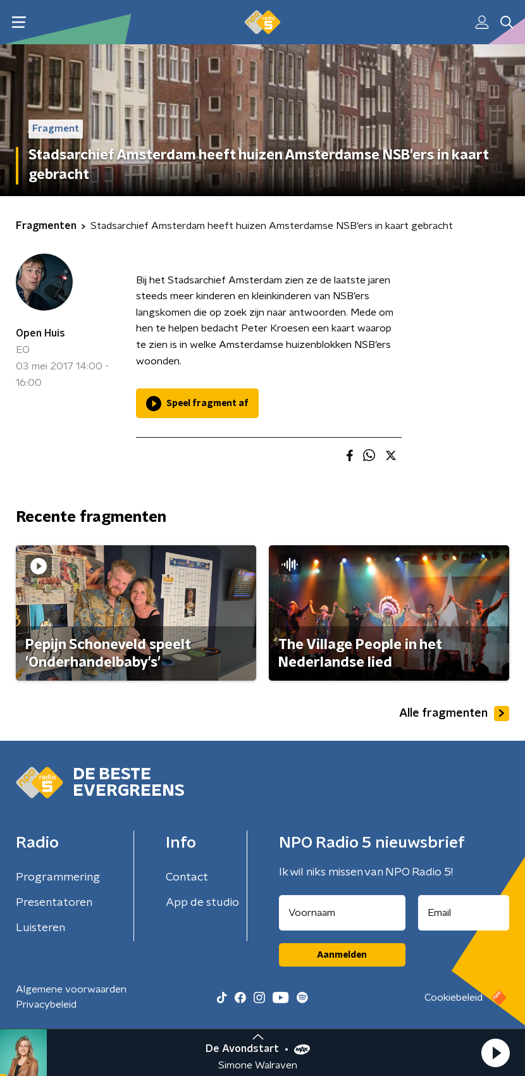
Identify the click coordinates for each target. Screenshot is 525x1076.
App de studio (202, 902)
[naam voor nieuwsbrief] (342, 913)
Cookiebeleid (453, 998)
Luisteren (40, 928)
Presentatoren (54, 902)
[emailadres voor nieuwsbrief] (464, 913)
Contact (187, 877)
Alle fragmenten (454, 713)
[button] (495, 1052)
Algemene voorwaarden (71, 989)
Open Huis (40, 333)
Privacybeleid (46, 1004)
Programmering (58, 877)
